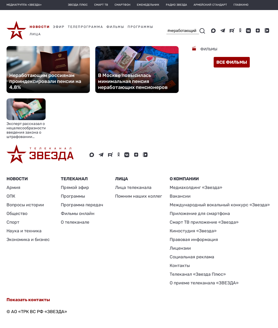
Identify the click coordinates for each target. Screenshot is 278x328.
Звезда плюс (78, 5)
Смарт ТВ (101, 5)
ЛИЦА (121, 178)
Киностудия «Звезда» (193, 230)
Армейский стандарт (210, 5)
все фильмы (231, 62)
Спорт (13, 222)
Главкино (240, 5)
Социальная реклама (192, 256)
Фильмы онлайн (77, 213)
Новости (17, 178)
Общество (17, 213)
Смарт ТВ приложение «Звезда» (204, 222)
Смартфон (122, 5)
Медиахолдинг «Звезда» (196, 187)
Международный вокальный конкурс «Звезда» (220, 204)
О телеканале (75, 222)
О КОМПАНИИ (184, 178)
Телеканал (74, 178)
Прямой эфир (75, 187)
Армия (13, 187)
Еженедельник (148, 5)
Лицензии (180, 248)
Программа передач (82, 204)
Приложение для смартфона (200, 213)
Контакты (180, 265)
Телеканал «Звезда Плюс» (198, 274)
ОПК (11, 196)
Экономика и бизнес (28, 239)
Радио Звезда (176, 5)
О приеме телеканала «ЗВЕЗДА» (204, 282)
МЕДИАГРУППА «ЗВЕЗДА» (24, 5)
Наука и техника (24, 230)
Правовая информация (194, 239)
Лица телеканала (133, 187)
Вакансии (180, 196)
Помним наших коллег (138, 196)
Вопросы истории (25, 204)
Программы (73, 196)
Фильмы (208, 49)
